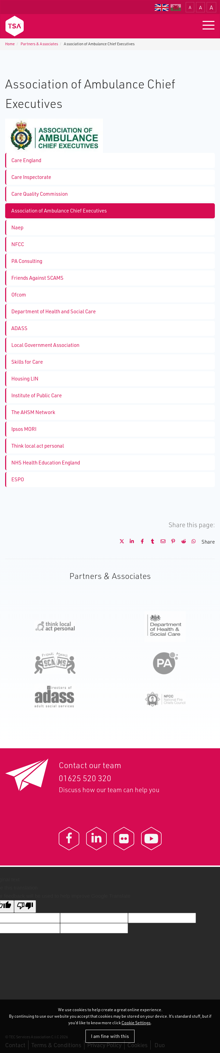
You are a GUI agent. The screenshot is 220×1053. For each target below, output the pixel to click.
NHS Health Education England (45, 462)
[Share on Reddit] (181, 541)
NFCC (17, 244)
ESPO (17, 479)
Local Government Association (45, 345)
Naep (17, 227)
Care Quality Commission (39, 194)
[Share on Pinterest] (170, 541)
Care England (26, 160)
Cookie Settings (136, 1022)
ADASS (19, 328)
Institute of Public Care (36, 395)
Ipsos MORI (23, 429)
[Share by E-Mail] (160, 541)
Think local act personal (37, 446)
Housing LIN (24, 378)
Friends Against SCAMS (37, 278)
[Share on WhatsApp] (191, 541)
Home (10, 43)
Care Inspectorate (31, 177)
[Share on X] (119, 541)
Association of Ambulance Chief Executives (59, 210)
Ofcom (18, 294)
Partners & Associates (39, 43)
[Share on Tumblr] (150, 541)
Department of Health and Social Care (53, 311)
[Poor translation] (25, 906)
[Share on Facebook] (140, 541)
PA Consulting (26, 261)
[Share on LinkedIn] (129, 541)
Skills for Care (27, 362)
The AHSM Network (33, 412)
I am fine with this (110, 1036)
